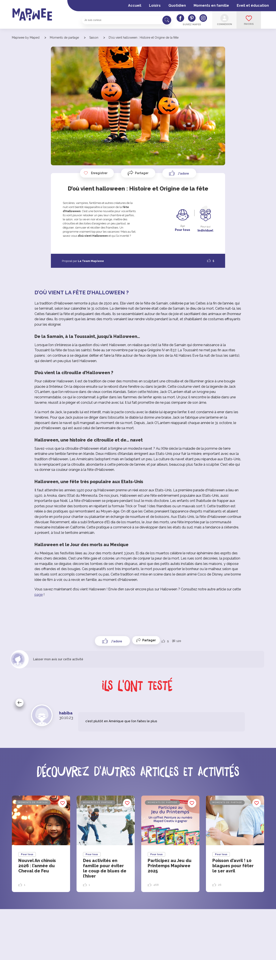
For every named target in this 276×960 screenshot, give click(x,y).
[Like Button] (179, 173)
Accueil (134, 5)
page (38, 595)
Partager (141, 173)
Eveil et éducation (253, 5)
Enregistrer (95, 173)
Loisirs (155, 5)
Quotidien (177, 5)
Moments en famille (211, 5)
